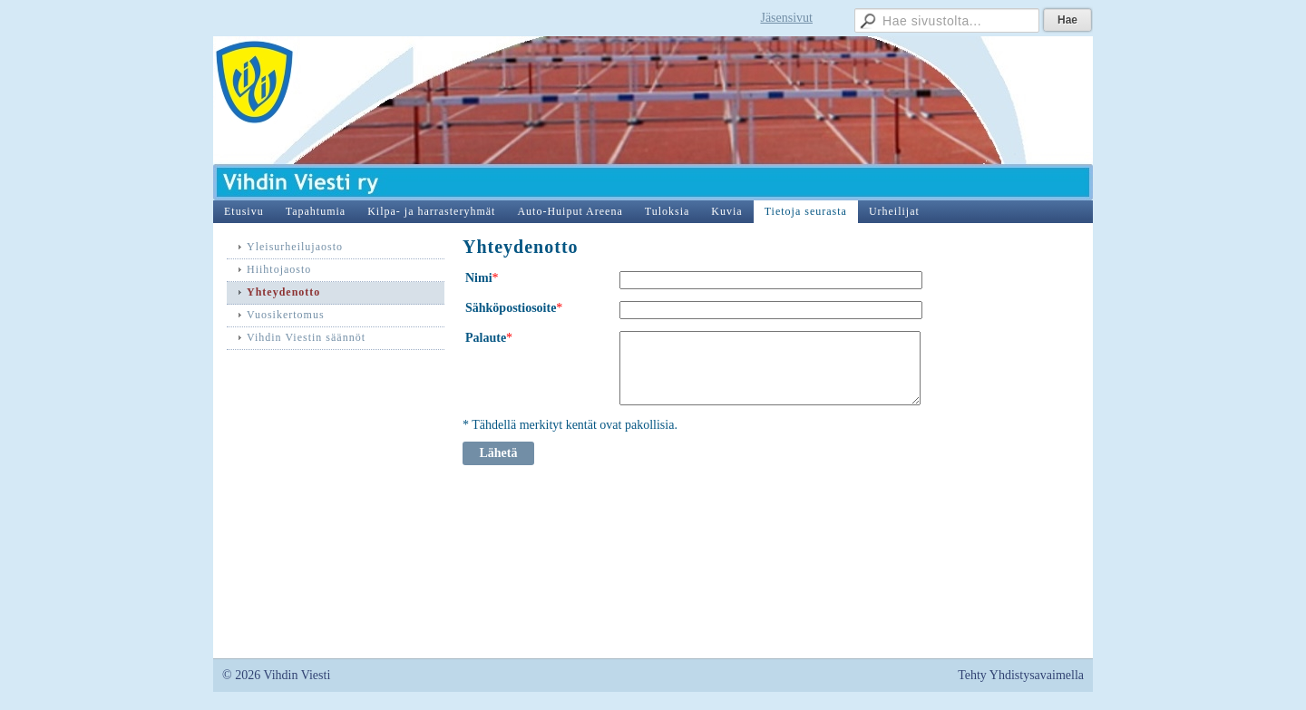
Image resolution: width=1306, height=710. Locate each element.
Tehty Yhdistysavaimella (1021, 675)
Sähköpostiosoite (510, 308)
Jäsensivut (786, 17)
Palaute (485, 338)
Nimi (478, 278)
